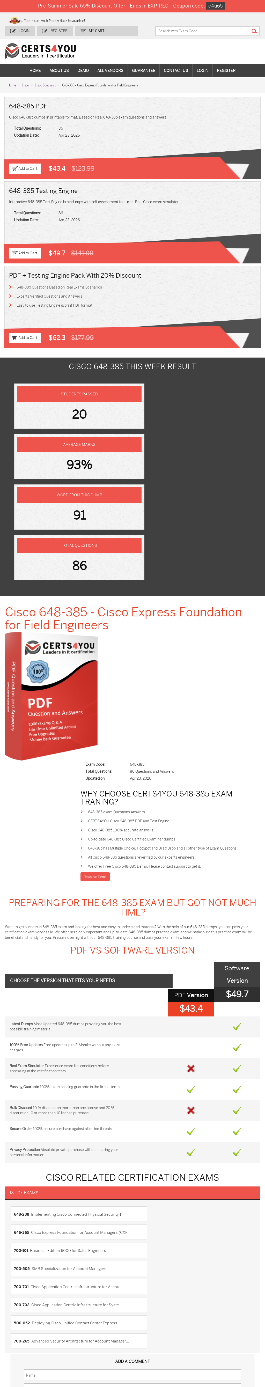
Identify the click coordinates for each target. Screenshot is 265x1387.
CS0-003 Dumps (69, 1338)
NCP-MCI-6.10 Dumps (148, 1354)
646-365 (193, 964)
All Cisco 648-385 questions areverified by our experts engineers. (153, 629)
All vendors (110, 70)
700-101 (21, 986)
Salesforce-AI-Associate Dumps (191, 1341)
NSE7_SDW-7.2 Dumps (231, 1341)
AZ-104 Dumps (26, 1338)
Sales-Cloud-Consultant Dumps (70, 1323)
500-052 (22, 1018)
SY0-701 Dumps (149, 1338)
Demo (83, 70)
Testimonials (21, 1196)
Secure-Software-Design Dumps (233, 1354)
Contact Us (176, 70)
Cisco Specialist (45, 83)
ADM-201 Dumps (28, 1321)
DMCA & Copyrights (26, 1213)
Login (24, 30)
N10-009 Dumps (109, 1338)
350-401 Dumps (231, 1330)
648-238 (22, 964)
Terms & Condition (25, 1205)
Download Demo (106, 649)
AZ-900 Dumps (231, 1321)
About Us (59, 70)
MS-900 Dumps (109, 1330)
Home (35, 70)
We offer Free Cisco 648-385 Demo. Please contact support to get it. (156, 638)
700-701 (21, 1002)
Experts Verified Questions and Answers (50, 295)
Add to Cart (27, 167)
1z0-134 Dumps (149, 1321)
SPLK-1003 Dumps (192, 1330)
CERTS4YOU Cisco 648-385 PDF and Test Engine (140, 592)
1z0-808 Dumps (109, 1321)
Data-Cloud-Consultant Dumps (29, 1354)
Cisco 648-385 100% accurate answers (132, 601)
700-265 (193, 1018)
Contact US (19, 1188)
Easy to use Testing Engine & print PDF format (55, 304)
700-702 (144, 1002)
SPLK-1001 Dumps (151, 1330)
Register (58, 30)
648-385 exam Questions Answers (128, 583)
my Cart (95, 30)
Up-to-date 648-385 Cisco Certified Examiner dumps (143, 611)
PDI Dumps (186, 1321)
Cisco (25, 83)
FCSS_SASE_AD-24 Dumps (112, 1354)
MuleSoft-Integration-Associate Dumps (69, 1356)
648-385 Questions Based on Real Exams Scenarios (59, 286)
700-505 (144, 986)
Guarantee (143, 70)
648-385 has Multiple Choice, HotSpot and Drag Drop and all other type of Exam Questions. (174, 620)
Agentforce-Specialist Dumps (191, 1354)
